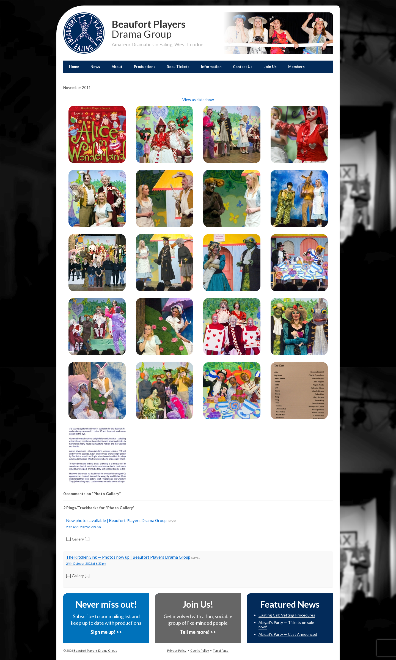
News (95, 66)
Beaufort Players (158, 28)
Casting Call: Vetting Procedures (286, 615)
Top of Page (221, 650)
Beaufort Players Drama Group (95, 650)
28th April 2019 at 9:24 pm (83, 527)
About (117, 66)
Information (211, 66)
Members (296, 66)
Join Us (270, 66)
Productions (144, 66)
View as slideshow (198, 99)
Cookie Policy (199, 650)
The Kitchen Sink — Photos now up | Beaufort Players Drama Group (128, 557)
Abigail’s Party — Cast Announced (287, 634)
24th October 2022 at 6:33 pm (86, 563)
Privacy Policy (176, 650)
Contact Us (242, 66)
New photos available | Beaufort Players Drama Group (116, 520)
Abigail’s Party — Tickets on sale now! (286, 624)
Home (74, 66)
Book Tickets (178, 66)
